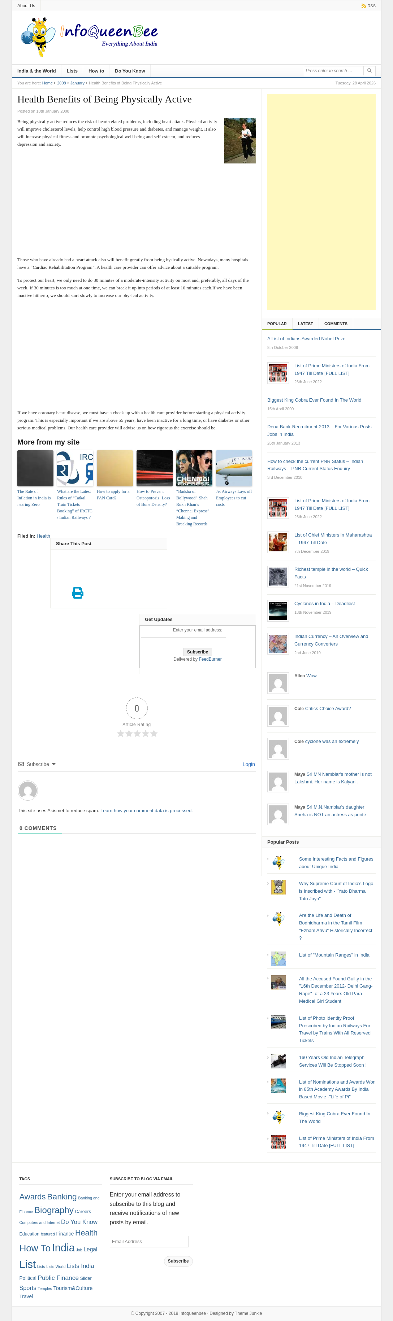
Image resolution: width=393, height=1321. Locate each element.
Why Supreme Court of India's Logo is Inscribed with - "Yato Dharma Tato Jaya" (336, 891)
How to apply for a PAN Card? (113, 494)
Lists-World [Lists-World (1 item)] (55, 1266)
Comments (335, 323)
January (77, 83)
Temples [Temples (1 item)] (45, 1288)
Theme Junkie (248, 1313)
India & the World (36, 71)
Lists (72, 71)
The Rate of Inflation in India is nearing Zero (34, 498)
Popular (277, 323)
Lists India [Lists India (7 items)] (80, 1266)
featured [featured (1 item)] (48, 1234)
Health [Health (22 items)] (86, 1233)
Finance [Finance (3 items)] (65, 1234)
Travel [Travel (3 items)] (26, 1296)
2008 (61, 83)
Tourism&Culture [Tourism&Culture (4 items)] (72, 1288)
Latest (305, 323)
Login (248, 764)
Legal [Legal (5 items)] (90, 1249)
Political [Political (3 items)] (27, 1278)
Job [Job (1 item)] (79, 1250)
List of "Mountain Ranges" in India (334, 955)
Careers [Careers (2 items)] (83, 1211)
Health (43, 536)
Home (47, 83)
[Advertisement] (136, 217)
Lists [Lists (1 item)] (41, 1266)
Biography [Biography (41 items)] (54, 1210)
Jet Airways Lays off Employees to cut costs (234, 498)
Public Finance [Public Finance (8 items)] (58, 1277)
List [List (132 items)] (27, 1264)
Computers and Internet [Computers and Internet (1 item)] (39, 1222)
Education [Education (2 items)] (29, 1234)
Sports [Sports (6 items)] (27, 1288)
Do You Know (130, 71)
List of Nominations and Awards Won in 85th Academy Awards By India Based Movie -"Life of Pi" (337, 1089)
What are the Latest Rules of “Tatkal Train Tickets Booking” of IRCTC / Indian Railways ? (74, 504)
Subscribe (178, 1261)
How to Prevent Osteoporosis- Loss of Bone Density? (153, 498)
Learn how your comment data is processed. (146, 810)
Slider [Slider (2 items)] (86, 1278)
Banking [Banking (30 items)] (62, 1196)
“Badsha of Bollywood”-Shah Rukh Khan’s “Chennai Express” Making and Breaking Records (193, 507)
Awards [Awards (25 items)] (32, 1196)
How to (96, 71)
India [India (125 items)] (63, 1248)
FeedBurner (210, 659)
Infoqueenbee (193, 1313)
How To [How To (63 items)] (35, 1248)
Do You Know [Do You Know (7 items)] (79, 1222)
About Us (26, 5)
